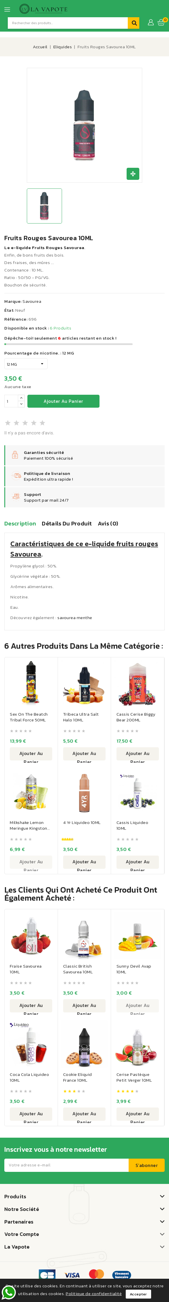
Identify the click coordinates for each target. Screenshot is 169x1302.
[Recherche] (68, 23)
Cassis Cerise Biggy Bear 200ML (136, 717)
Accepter (138, 1294)
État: (9, 310)
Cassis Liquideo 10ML (133, 825)
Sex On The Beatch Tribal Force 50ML (29, 717)
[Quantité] (11, 401)
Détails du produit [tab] (67, 524)
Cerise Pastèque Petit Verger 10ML (135, 1078)
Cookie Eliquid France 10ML (78, 1078)
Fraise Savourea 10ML (26, 970)
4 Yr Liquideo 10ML (83, 822)
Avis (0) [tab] (108, 524)
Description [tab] (20, 524)
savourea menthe (74, 617)
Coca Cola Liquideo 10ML (30, 1078)
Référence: (15, 319)
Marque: (13, 301)
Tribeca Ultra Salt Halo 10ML (81, 717)
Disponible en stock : (26, 328)
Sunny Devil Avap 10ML (134, 970)
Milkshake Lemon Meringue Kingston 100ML (29, 828)
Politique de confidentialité (94, 1293)
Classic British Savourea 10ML (79, 970)
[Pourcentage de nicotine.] (26, 363)
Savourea (31, 301)
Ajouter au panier (64, 401)
